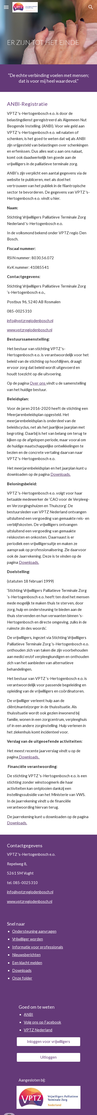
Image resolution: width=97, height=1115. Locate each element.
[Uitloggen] (48, 1057)
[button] (6, 7)
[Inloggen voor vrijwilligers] (48, 1042)
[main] (48, 32)
